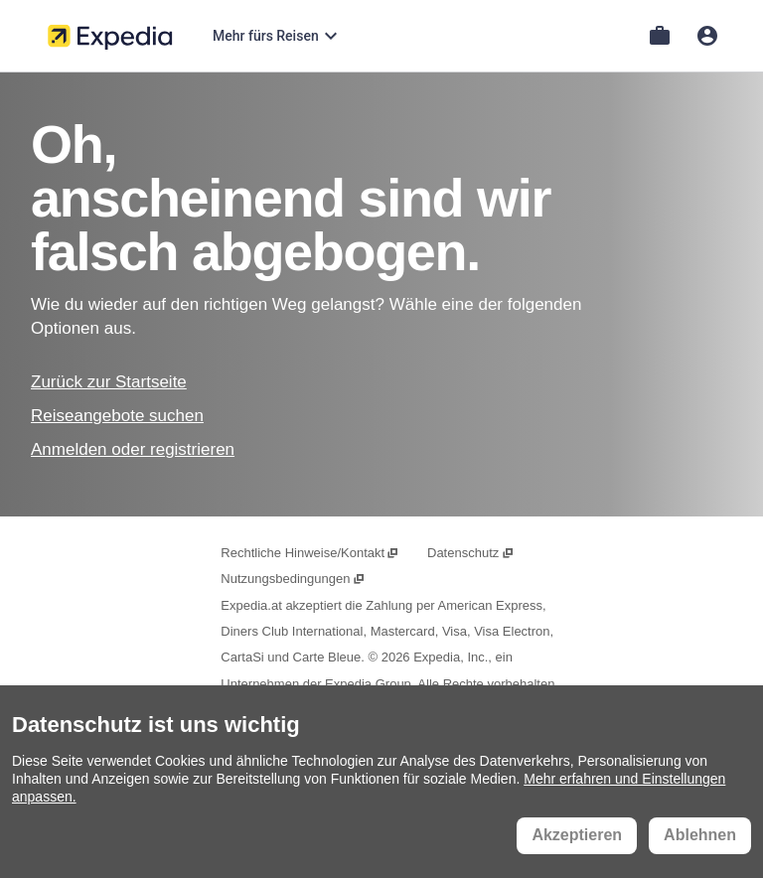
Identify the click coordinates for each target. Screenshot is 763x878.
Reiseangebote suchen (117, 415)
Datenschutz (471, 552)
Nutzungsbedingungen (293, 578)
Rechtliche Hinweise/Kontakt (310, 552)
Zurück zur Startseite (109, 381)
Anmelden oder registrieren (132, 449)
